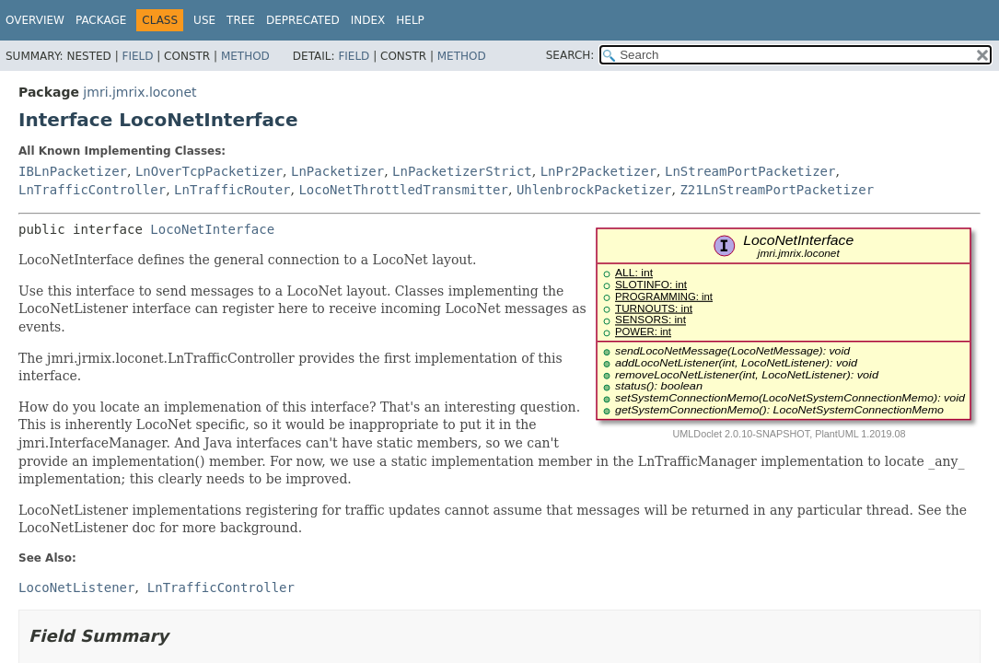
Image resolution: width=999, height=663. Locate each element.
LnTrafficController (92, 189)
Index (368, 20)
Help (410, 20)
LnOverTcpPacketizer (209, 171)
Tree (241, 20)
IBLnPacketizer (72, 171)
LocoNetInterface (212, 229)
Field (137, 56)
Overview (35, 20)
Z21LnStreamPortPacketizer (777, 189)
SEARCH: (570, 55)
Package (101, 20)
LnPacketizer (337, 171)
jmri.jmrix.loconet (139, 92)
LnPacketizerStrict (462, 171)
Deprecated (303, 20)
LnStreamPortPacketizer (750, 171)
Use (204, 20)
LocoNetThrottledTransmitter (403, 189)
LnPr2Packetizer (598, 171)
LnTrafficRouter (232, 189)
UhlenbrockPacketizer (594, 189)
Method (245, 56)
